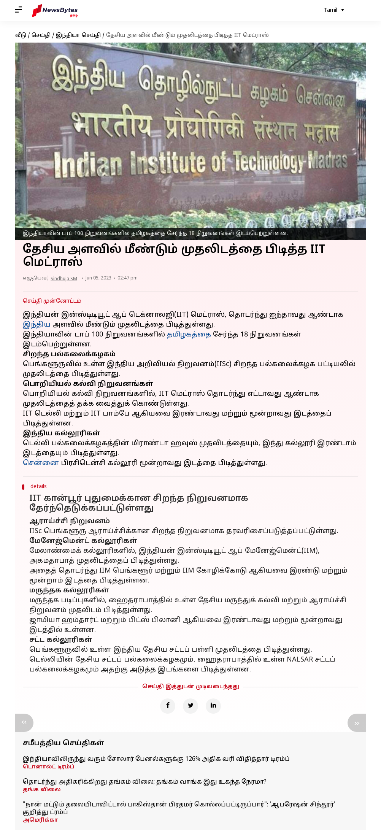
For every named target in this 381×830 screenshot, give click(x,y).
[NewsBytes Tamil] (55, 11)
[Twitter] (190, 706)
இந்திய (37, 325)
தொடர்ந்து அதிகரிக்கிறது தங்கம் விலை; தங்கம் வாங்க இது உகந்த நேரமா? (145, 782)
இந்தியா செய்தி (78, 35)
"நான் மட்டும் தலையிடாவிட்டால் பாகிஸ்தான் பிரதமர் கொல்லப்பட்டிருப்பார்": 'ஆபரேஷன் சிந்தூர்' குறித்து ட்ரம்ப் (179, 808)
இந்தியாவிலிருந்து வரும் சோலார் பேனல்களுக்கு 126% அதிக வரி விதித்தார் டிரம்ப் (156, 759)
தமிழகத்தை (189, 334)
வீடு (20, 35)
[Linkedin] (213, 706)
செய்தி (41, 35)
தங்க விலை (42, 790)
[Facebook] (167, 706)
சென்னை (41, 463)
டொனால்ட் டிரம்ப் (48, 767)
